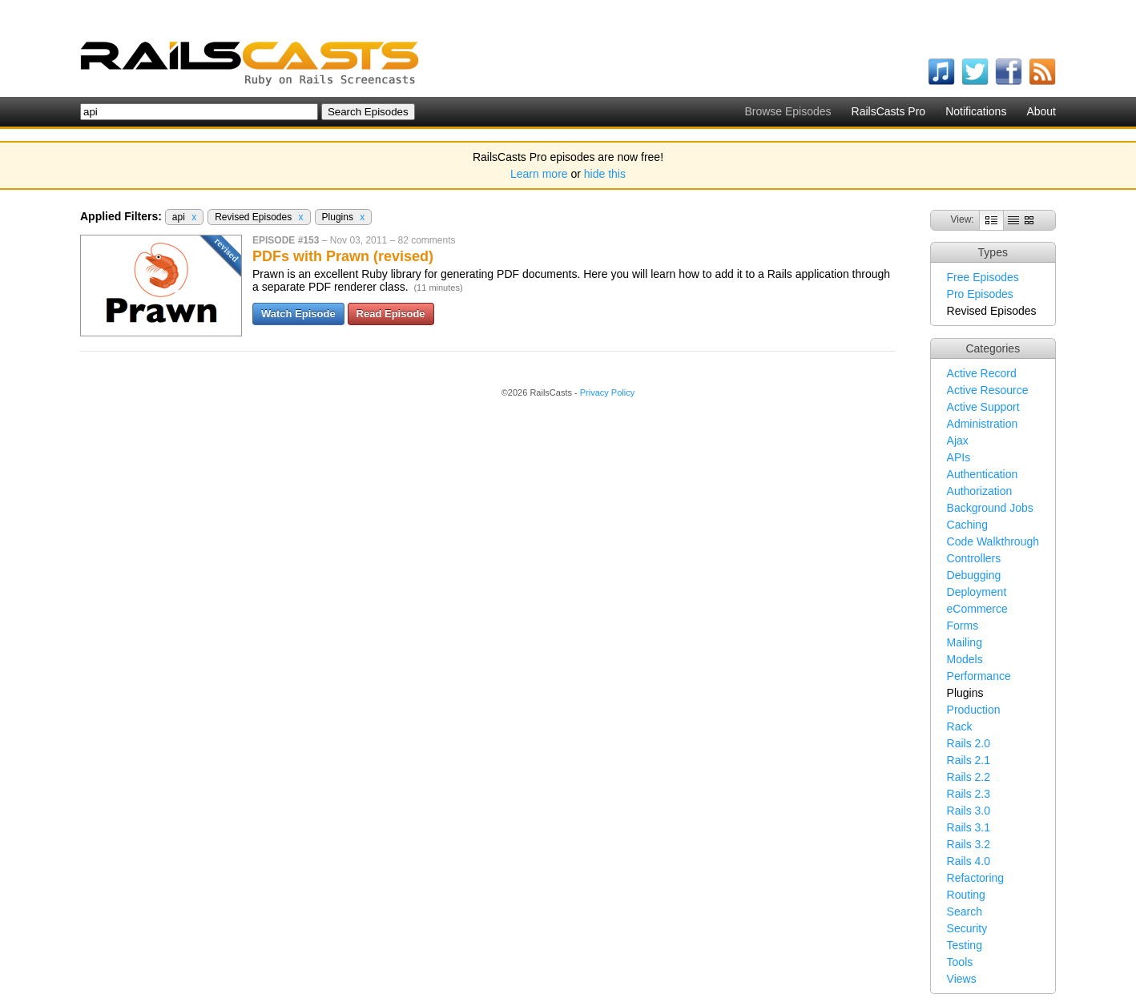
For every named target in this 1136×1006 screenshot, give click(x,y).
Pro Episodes (980, 294)
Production (974, 709)
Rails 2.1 (968, 760)
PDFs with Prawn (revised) (342, 256)
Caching (967, 524)
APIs (959, 457)
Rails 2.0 (968, 743)
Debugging (974, 575)
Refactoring (976, 877)
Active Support (983, 406)
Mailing (964, 642)
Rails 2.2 (968, 777)
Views (962, 978)
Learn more (539, 173)
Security (967, 928)
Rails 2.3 (968, 793)
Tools (960, 962)
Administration (982, 423)
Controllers (974, 558)
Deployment (977, 591)
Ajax (958, 440)
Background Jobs (990, 507)
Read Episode (391, 314)
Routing (966, 894)
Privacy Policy (607, 392)
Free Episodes (983, 277)
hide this (605, 173)
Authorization (980, 491)
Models (965, 659)
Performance (979, 676)
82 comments (426, 240)
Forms (963, 625)
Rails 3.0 (968, 810)
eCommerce (977, 608)
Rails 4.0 (968, 861)
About (1041, 111)
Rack (960, 726)
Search (964, 911)
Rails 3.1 (968, 827)
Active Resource (988, 390)
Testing (964, 945)
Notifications (975, 111)
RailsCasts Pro (889, 111)
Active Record (982, 373)
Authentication (982, 474)
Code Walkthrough (993, 541)
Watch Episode (298, 314)
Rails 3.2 (968, 844)
